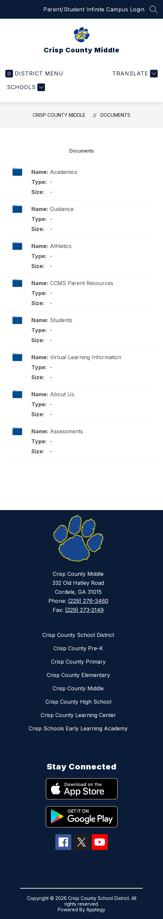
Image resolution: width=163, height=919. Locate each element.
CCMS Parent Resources (81, 283)
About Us (62, 394)
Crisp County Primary (78, 661)
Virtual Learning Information (85, 357)
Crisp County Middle (59, 115)
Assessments (66, 431)
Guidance (62, 209)
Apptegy (95, 909)
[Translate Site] (134, 73)
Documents (115, 115)
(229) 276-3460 (88, 601)
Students (61, 320)
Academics (63, 172)
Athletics (61, 246)
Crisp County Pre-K (78, 648)
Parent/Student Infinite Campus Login (93, 9)
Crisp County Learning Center (78, 715)
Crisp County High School (78, 701)
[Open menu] (34, 73)
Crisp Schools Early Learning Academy (78, 728)
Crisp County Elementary (78, 675)
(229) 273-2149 (84, 610)
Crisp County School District (78, 635)
